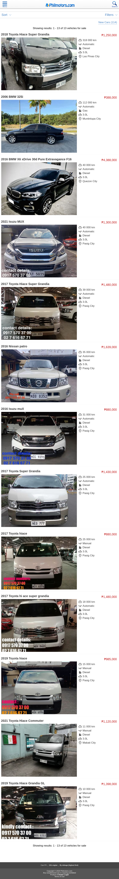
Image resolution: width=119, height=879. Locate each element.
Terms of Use (60, 876)
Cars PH (44, 865)
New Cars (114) (107, 22)
